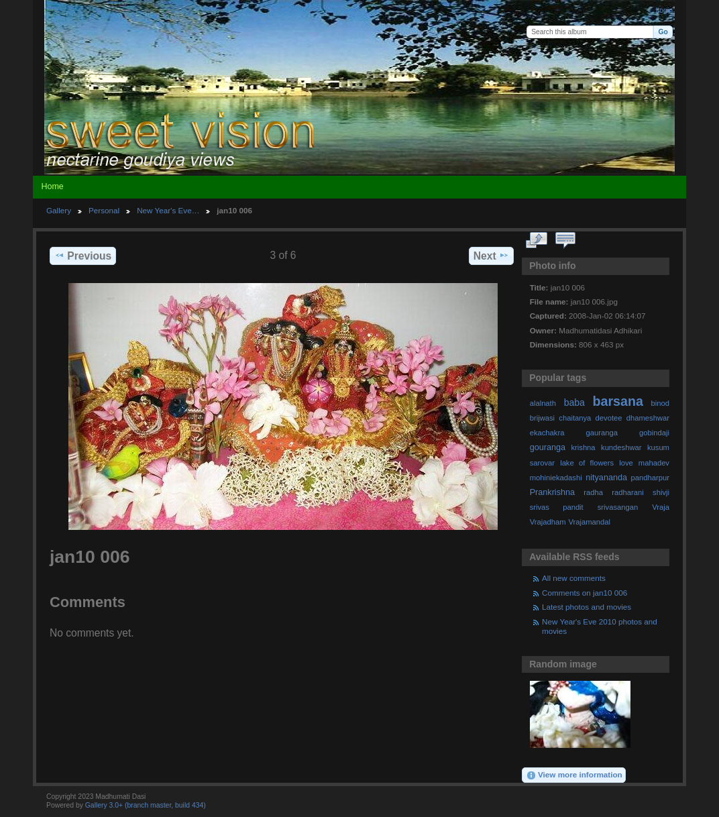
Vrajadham (548, 522)
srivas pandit (557, 507)
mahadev (654, 463)
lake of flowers (587, 463)
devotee (609, 418)
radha (593, 492)
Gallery (58, 210)
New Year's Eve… (168, 210)
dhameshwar (647, 418)
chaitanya (575, 418)
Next (491, 256)
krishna (583, 447)
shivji (661, 492)
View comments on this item (565, 240)
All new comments (574, 578)
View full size (536, 240)
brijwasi (542, 418)
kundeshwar (621, 447)
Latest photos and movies (586, 606)
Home (52, 186)
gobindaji (654, 433)
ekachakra (547, 433)
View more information (574, 775)
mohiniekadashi (556, 478)
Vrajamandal (589, 522)
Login (664, 10)
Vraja (660, 507)
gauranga (602, 433)
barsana (618, 401)
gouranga (547, 447)
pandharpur (650, 478)
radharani (627, 492)
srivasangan (618, 507)
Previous (82, 256)
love (626, 463)
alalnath (543, 403)
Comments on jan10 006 (584, 592)
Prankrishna (552, 492)
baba (574, 402)
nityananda (606, 477)
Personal (104, 210)
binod (660, 403)
